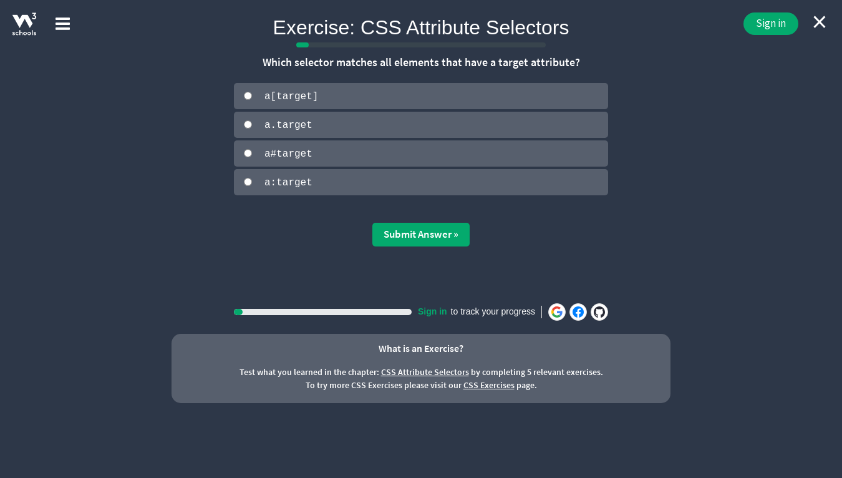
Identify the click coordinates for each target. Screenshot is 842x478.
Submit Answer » (421, 233)
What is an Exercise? (421, 347)
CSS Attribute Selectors (425, 370)
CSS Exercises (489, 383)
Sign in (771, 23)
